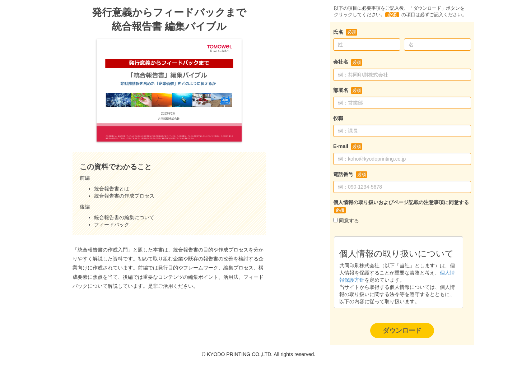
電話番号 (343, 174)
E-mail (340, 146)
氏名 (338, 32)
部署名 (340, 90)
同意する (349, 220)
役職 (338, 118)
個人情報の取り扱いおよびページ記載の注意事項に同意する (401, 202)
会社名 (340, 62)
